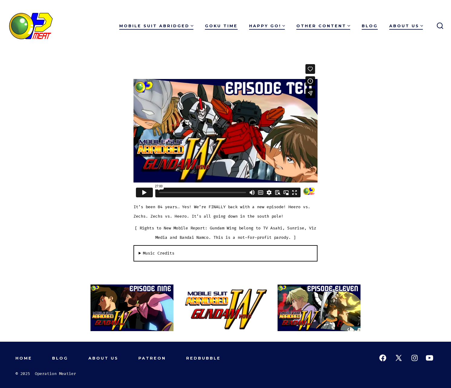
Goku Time (221, 26)
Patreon (152, 358)
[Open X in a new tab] (399, 357)
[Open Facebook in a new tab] (382, 357)
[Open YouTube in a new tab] (429, 357)
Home (23, 358)
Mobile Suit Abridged (156, 26)
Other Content (323, 26)
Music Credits (158, 253)
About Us (406, 26)
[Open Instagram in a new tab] (414, 357)
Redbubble (203, 358)
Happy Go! (267, 26)
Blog (370, 26)
